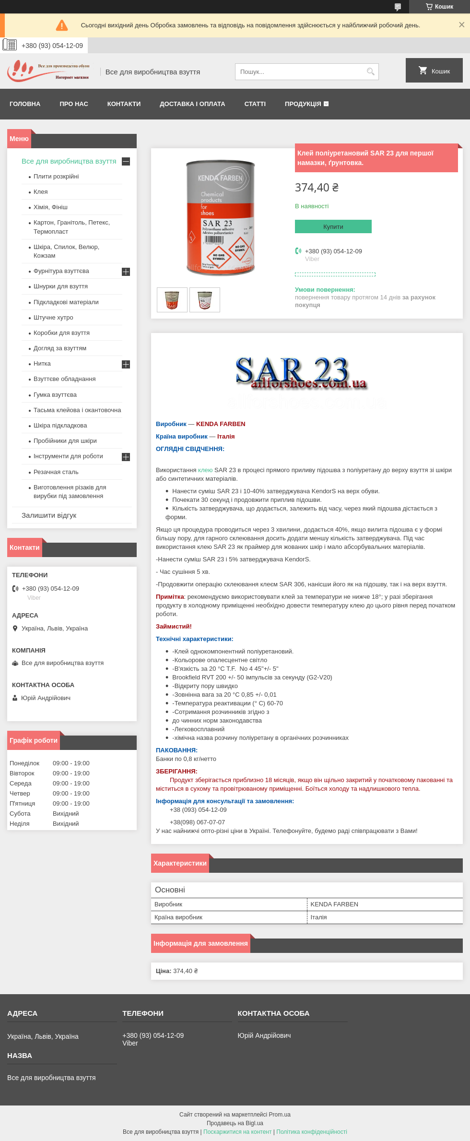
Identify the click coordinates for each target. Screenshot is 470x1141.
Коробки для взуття (62, 332)
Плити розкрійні (56, 176)
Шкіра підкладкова (60, 425)
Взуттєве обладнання (64, 378)
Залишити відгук (49, 515)
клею (205, 470)
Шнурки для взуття (61, 286)
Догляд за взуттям (60, 348)
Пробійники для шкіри (65, 440)
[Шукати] (370, 71)
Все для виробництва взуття (69, 161)
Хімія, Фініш (51, 207)
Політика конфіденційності (311, 1132)
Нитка (42, 363)
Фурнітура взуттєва (61, 270)
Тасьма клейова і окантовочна (77, 410)
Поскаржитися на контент (237, 1132)
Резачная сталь (56, 471)
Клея (40, 191)
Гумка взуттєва (55, 394)
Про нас (73, 103)
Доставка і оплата (192, 103)
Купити (333, 226)
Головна (25, 103)
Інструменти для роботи (68, 456)
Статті (255, 103)
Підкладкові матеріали (66, 302)
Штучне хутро (53, 317)
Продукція (303, 103)
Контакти (124, 103)
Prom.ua (280, 1114)
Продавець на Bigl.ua (235, 1123)
